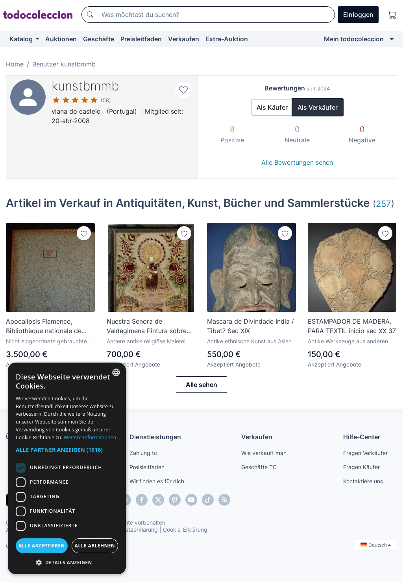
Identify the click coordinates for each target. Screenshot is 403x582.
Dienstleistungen (155, 437)
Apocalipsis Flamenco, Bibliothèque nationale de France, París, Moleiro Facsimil (43, 326)
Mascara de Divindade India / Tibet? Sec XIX (250, 326)
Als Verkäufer (318, 107)
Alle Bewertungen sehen (297, 162)
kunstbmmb (85, 86)
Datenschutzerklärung (129, 529)
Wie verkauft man (264, 452)
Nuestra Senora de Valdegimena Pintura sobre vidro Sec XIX (147, 326)
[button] (67, 450)
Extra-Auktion (226, 39)
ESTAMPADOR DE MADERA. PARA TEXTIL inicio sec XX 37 (352, 326)
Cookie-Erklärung (185, 529)
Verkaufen (183, 39)
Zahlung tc (143, 452)
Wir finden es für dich (156, 481)
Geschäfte (98, 39)
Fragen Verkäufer (365, 452)
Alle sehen (201, 385)
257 (383, 203)
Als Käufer (272, 107)
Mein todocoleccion (354, 39)
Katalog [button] (21, 39)
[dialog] (67, 468)
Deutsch (375, 545)
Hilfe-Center (361, 437)
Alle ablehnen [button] (95, 545)
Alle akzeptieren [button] (41, 545)
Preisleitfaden (141, 39)
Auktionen (61, 39)
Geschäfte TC (259, 467)
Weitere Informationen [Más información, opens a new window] (90, 437)
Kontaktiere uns (363, 481)
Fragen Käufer (361, 467)
